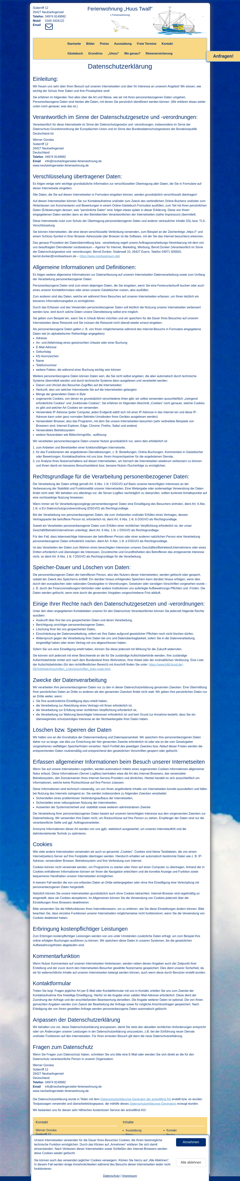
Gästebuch (75, 53)
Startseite (74, 43)
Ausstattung (123, 43)
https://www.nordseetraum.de (99, 256)
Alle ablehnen (191, 1162)
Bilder (90, 43)
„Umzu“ (113, 53)
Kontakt (167, 43)
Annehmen (191, 1142)
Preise (104, 43)
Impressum (129, 1175)
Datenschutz (111, 1175)
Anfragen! (223, 56)
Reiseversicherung (159, 53)
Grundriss (95, 53)
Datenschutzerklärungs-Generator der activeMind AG (135, 1099)
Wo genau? (132, 53)
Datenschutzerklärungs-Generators (153, 1103)
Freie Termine (146, 43)
